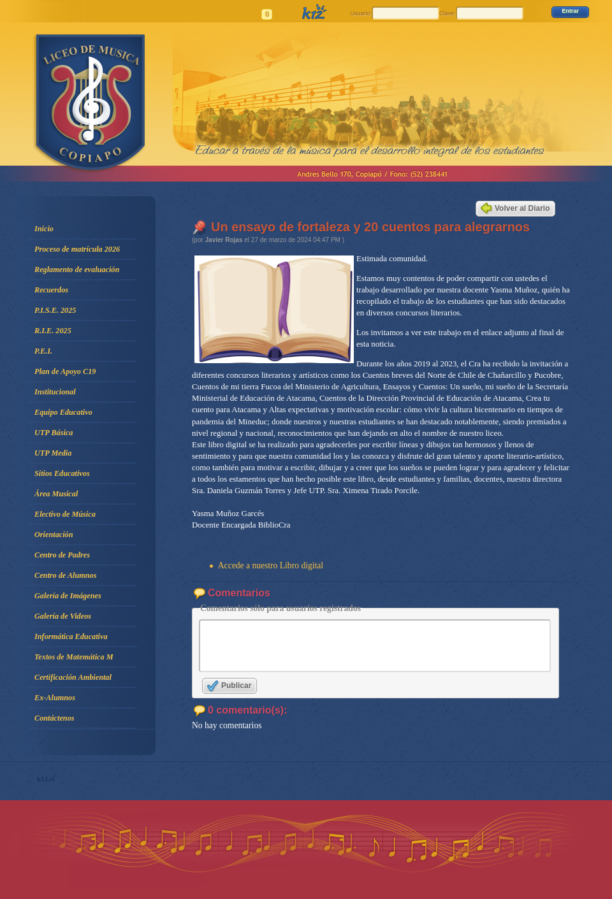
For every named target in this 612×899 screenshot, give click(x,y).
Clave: (447, 13)
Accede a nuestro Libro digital (270, 565)
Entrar (570, 11)
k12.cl (46, 788)
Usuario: (361, 13)
